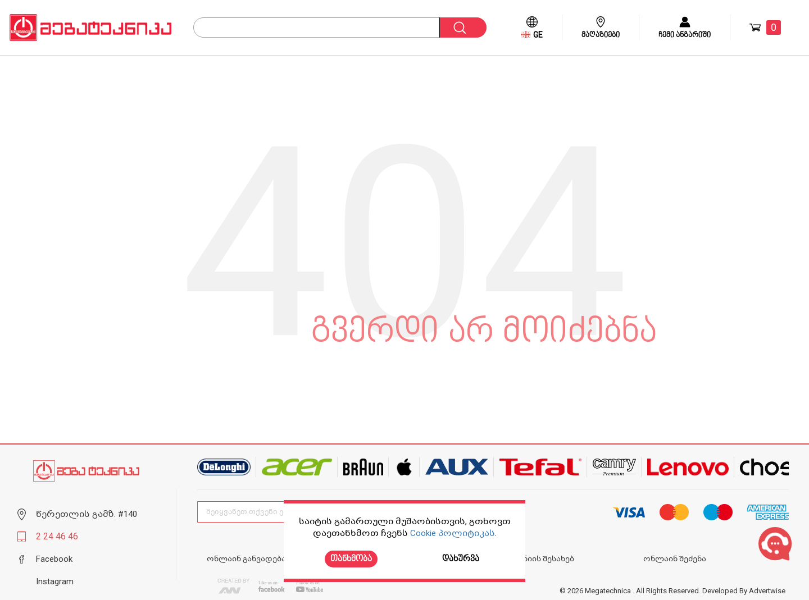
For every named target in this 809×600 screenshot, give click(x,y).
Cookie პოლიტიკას (452, 533)
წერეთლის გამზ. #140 (86, 514)
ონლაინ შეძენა (674, 559)
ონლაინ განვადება (246, 559)
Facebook (54, 559)
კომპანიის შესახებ (536, 559)
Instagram (55, 581)
